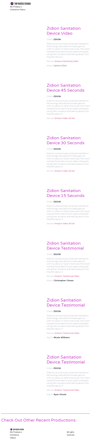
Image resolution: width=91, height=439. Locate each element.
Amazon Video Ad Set (65, 118)
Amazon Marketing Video (66, 61)
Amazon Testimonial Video (67, 276)
